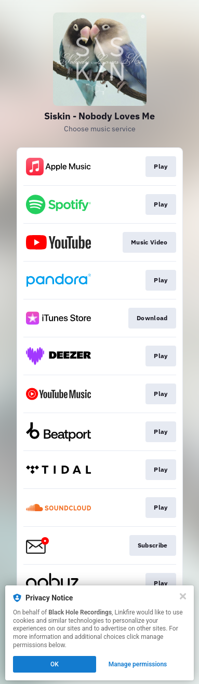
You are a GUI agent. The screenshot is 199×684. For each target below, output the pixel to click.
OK (54, 664)
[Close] (183, 596)
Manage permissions (138, 664)
